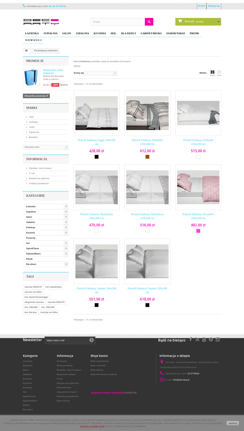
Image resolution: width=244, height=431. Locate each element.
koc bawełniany (53, 287)
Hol (113, 33)
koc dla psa (31, 312)
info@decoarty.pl (181, 380)
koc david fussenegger (36, 297)
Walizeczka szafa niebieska (53, 71)
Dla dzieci (128, 33)
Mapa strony (63, 401)
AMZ (31, 117)
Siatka (212, 73)
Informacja (36, 159)
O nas (31, 173)
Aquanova (33, 132)
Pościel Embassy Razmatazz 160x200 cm (96, 216)
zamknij (232, 423)
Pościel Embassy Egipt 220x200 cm (96, 142)
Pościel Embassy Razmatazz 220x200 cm (147, 216)
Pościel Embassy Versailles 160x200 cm (198, 216)
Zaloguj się (213, 6)
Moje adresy (97, 370)
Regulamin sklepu (66, 374)
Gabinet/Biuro (151, 33)
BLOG (201, 6)
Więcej (77, 66)
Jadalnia (82, 33)
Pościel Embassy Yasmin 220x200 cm (147, 290)
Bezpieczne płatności (39, 178)
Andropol (33, 122)
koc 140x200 (31, 307)
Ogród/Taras (175, 33)
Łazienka (32, 33)
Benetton (33, 137)
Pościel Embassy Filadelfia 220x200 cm (147, 142)
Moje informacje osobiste (104, 374)
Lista (219, 73)
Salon (66, 33)
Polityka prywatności (38, 183)
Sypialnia (51, 33)
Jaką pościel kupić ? (67, 392)
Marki (31, 108)
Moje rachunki (98, 365)
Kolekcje (30, 227)
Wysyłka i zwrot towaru (40, 168)
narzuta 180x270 (56, 302)
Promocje (35, 61)
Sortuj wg (79, 73)
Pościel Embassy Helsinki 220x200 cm (198, 142)
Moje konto (99, 356)
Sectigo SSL (130, 392)
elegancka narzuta (34, 302)
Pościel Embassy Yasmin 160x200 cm (96, 290)
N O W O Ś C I (33, 40)
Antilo (31, 127)
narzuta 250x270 (33, 287)
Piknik (194, 33)
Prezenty (30, 238)
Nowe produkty (65, 365)
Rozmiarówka (64, 387)
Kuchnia (100, 33)
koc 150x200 (48, 307)
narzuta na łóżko (33, 292)
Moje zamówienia (100, 361)
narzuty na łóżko (49, 312)
